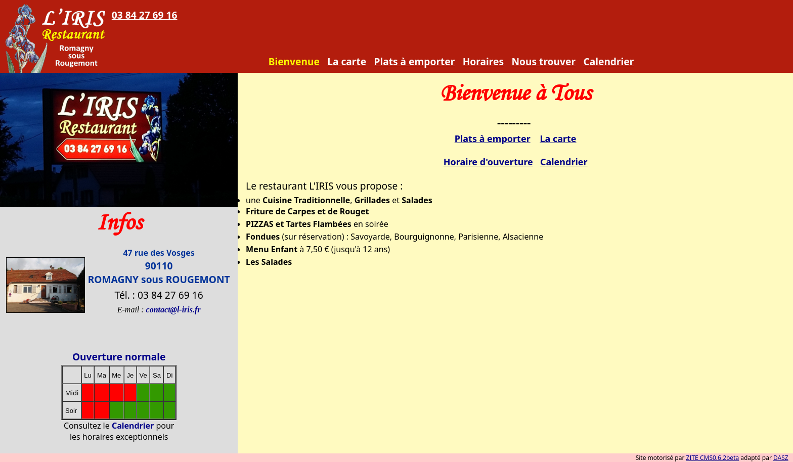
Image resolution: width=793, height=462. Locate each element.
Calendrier (608, 61)
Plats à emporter (414, 61)
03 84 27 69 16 (145, 15)
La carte (346, 61)
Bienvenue (294, 61)
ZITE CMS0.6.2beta (712, 457)
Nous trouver (543, 61)
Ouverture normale (119, 356)
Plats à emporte (490, 138)
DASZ (780, 457)
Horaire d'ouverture (488, 162)
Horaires (483, 61)
